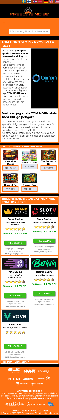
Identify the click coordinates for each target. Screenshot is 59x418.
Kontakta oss (28, 410)
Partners (43, 410)
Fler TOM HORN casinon (15, 362)
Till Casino (15, 243)
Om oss (15, 410)
